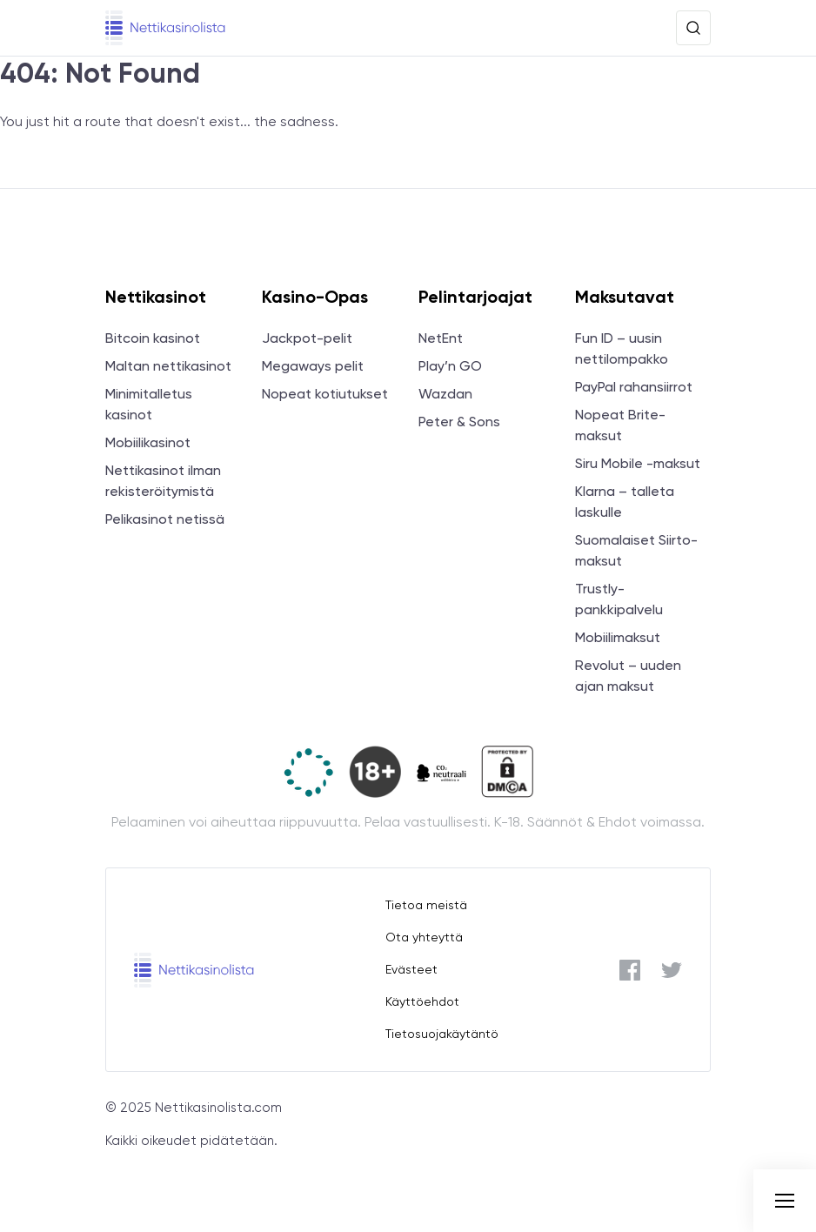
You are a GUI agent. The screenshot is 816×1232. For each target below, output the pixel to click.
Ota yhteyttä (424, 937)
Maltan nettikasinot (168, 366)
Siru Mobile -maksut (637, 463)
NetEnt (440, 338)
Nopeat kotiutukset (325, 393)
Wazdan (445, 393)
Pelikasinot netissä (164, 519)
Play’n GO (450, 366)
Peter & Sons (459, 421)
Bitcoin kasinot (152, 338)
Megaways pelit (313, 366)
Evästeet (411, 969)
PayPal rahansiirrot (633, 386)
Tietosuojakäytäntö (441, 1034)
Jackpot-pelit (307, 338)
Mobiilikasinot (148, 442)
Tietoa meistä (426, 905)
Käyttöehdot (422, 1001)
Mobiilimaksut (617, 637)
